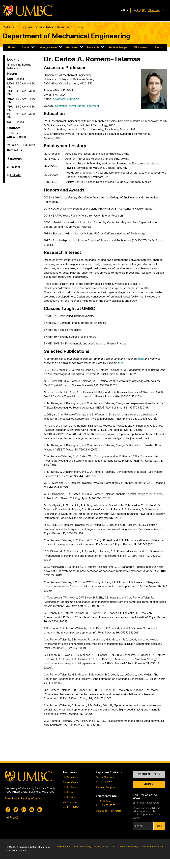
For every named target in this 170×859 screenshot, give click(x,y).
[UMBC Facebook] (8, 809)
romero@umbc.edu (68, 99)
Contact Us (14, 150)
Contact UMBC (104, 782)
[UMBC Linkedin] (39, 809)
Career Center (71, 782)
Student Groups (117, 47)
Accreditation (63, 846)
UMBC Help (69, 792)
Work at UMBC (71, 807)
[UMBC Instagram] (24, 809)
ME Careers (141, 47)
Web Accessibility (129, 846)
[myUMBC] (140, 10)
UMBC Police (103, 801)
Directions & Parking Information (25, 798)
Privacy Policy (101, 846)
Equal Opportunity (82, 846)
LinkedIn (15, 176)
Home (11, 47)
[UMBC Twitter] (16, 809)
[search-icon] (163, 10)
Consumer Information (152, 846)
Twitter (15, 168)
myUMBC (16, 160)
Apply (124, 10)
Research (93, 47)
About (25, 47)
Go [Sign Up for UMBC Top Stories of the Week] (159, 826)
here (141, 358)
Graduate (72, 47)
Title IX (114, 846)
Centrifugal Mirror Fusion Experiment (77, 106)
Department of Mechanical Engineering (66, 36)
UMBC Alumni (70, 777)
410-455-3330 (16, 137)
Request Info (149, 774)
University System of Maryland (34, 847)
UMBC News (70, 797)
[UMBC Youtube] (31, 809)
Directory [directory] (153, 10)
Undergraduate (48, 47)
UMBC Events (70, 787)
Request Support (105, 787)
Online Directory (105, 777)
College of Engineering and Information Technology (43, 27)
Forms (158, 47)
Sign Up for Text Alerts (108, 810)
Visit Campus (70, 802)
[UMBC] (27, 10)
